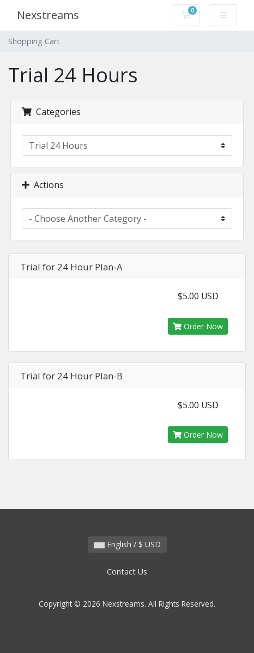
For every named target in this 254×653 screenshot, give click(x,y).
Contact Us (127, 571)
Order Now (198, 326)
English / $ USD (127, 544)
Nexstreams (48, 15)
